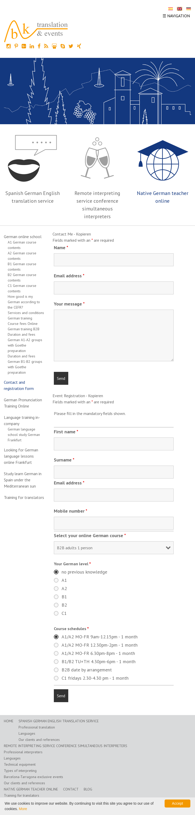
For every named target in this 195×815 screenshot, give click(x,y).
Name (61, 247)
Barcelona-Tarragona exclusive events (33, 776)
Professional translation (37, 727)
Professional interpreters (23, 752)
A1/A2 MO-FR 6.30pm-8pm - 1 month (98, 653)
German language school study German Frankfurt (24, 434)
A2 (64, 588)
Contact (71, 789)
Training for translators (24, 497)
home (8, 721)
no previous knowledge (84, 572)
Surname (64, 460)
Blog (88, 789)
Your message (69, 304)
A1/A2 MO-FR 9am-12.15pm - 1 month (100, 636)
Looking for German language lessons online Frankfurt (21, 456)
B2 (64, 605)
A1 (64, 580)
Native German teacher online (31, 789)
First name (66, 432)
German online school (22, 236)
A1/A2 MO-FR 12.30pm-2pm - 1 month (100, 645)
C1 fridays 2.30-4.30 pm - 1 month (95, 678)
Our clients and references (39, 739)
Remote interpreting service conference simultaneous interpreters (65, 745)
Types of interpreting (20, 770)
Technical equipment (20, 764)
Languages (27, 733)
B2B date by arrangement (87, 669)
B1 (64, 596)
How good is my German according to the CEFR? (24, 302)
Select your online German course (90, 535)
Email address (69, 276)
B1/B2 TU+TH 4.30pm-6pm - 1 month (98, 661)
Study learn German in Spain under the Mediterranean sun (22, 480)
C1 (64, 613)
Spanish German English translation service (59, 721)
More (23, 809)
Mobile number (70, 511)
